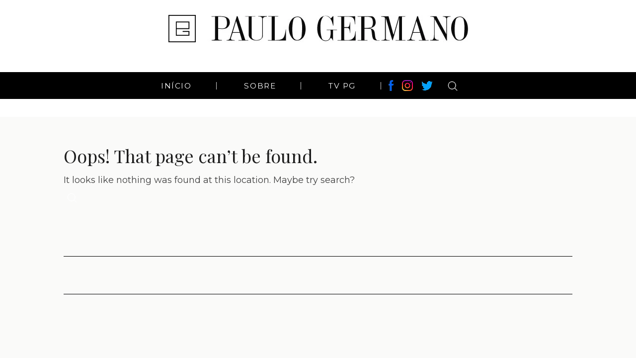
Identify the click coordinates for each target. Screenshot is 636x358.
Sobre (260, 86)
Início (176, 86)
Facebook (391, 85)
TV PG (342, 86)
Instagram (409, 85)
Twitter (427, 85)
